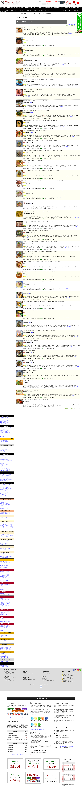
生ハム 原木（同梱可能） (5, 477)
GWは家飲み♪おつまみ (4, 420)
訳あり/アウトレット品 (4, 430)
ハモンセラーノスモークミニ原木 (6, 526)
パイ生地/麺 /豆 (61, 10)
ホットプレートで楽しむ (4, 464)
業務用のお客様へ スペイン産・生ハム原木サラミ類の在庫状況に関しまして (21, 7)
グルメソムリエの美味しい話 (48, 680)
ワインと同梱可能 (3, 567)
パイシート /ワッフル (4, 646)
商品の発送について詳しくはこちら (38, 729)
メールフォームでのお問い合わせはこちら (64, 746)
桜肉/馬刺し (2, 618)
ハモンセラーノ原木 (4, 543)
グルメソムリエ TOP (21, 13)
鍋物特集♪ (2, 463)
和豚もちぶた (2, 585)
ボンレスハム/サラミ (4, 508)
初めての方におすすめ (4, 431)
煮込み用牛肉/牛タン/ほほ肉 (5, 577)
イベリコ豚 (2, 586)
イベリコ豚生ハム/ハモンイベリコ (42, 8)
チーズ (28, 8)
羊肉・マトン (2, 604)
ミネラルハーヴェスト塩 (68, 10)
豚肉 (8, 10)
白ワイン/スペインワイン (5, 565)
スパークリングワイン (4, 566)
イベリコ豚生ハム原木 (4, 536)
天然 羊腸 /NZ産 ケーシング (5, 512)
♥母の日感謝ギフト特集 (4, 422)
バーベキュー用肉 (3, 493)
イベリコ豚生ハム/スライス (5, 534)
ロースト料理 (2, 465)
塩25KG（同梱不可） (4, 480)
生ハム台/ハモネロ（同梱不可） (6, 479)
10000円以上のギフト (4, 449)
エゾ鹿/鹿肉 (12, 10)
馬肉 (27, 10)
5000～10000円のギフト (4, 448)
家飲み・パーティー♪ (4, 466)
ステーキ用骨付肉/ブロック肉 (5, 488)
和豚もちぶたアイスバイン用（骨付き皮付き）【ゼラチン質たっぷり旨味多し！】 (38, 37)
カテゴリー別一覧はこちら (47, 412)
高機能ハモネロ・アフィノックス (69, 681)
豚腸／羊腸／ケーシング (21, 8)
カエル (1, 630)
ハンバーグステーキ (4, 495)
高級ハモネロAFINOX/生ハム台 (6, 556)
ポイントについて (7, 679)
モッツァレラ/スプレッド (5, 518)
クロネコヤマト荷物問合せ (9, 680)
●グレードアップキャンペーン (5, 562)
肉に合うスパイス (3, 607)
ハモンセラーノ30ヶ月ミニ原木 (6, 525)
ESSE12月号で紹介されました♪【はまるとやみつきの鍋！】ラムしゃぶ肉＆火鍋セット (39, 221)
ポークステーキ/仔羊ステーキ (5, 487)
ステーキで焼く (3, 458)
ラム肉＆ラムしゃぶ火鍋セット (29, 380)
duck (31, 40)
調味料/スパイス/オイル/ (53, 10)
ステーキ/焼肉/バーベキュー (6, 483)
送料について (6, 676)
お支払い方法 (6, 675)
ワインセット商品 (3, 561)
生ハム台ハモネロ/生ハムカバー (6, 555)
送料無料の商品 (74, 7)
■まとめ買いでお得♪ (4, 436)
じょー (24, 222)
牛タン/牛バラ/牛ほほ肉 (4, 575)
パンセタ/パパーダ (3, 549)
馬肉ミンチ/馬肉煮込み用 (5, 621)
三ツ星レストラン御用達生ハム (68, 675)
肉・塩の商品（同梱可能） (5, 475)
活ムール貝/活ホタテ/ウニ (5, 661)
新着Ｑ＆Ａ (44, 675)
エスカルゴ (2, 636)
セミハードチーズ (3, 517)
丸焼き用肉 (2, 494)
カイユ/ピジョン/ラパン (4, 627)
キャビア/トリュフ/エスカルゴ (42, 10)
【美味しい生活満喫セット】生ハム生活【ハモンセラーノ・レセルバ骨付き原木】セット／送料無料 (41, 261)
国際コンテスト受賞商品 (4, 503)
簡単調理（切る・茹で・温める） (6, 455)
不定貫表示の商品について (9, 672)
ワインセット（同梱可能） (5, 478)
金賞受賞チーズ (65, 680)
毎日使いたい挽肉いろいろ (5, 457)
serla (29, 303)
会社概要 (25, 672)
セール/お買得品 (39, 7)
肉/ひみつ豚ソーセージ (4, 451)
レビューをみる (28, 376)
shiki (30, 274)
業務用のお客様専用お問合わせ (29, 679)
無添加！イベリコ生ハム (4, 423)
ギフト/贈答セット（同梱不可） (6, 474)
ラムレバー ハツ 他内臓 (4, 603)
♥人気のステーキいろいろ (5, 484)
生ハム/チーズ (2, 450)
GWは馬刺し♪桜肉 (3, 421)
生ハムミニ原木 (32, 8)
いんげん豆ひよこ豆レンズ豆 (5, 649)
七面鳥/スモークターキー (5, 626)
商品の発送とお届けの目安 (9, 673)
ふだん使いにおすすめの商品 (47, 7)
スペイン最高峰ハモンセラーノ (68, 677)
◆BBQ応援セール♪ (3, 429)
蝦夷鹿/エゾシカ (3, 593)
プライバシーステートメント (28, 673)
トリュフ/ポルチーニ (4, 635)
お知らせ (44, 676)
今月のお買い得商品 (4, 417)
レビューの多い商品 (46, 673)
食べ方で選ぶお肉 (67, 7)
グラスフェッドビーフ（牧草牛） (6, 572)
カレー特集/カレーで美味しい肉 (6, 460)
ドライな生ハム (3, 544)
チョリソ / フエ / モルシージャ (6, 548)
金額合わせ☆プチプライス (5, 432)
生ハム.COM (44, 679)
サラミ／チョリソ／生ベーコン (65, 8)
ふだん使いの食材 (3, 442)
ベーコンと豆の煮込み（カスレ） (6, 470)
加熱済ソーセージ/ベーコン (5, 505)
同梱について (6, 678)
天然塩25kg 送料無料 (4, 657)
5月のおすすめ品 (3, 7)
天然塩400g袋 (2, 653)
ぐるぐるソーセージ (4, 502)
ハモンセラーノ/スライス (5, 540)
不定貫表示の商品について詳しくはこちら (64, 724)
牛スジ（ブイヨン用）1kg (28, 360)
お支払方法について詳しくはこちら (15, 717)
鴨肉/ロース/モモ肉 (3, 612)
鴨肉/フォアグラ (22, 10)
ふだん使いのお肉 (3, 440)
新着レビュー (45, 672)
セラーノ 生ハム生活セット (5, 542)
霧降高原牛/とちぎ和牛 (4, 571)
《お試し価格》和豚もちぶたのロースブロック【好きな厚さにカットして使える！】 (38, 27)
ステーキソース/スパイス (5, 496)
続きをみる (70, 33)
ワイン (3, 10)
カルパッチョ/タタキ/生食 (5, 469)
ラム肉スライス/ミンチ (4, 599)
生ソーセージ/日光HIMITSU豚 (5, 504)
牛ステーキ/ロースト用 (4, 574)
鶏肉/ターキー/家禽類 (32, 10)
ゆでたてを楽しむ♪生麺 (4, 468)
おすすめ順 (73, 24)
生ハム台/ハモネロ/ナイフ (6, 552)
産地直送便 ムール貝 (5, 659)
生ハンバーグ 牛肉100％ (4, 580)
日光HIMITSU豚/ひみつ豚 (5, 584)
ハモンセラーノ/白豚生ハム (54, 8)
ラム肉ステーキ (3, 598)
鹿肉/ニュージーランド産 (5, 594)
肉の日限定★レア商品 (4, 666)
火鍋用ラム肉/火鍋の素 (4, 605)
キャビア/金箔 (2, 634)
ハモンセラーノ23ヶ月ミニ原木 (6, 524)
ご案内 (24, 678)
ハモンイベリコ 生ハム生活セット (6, 535)
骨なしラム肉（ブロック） (5, 602)
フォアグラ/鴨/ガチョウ (4, 613)
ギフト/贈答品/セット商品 (58, 7)
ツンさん (31, 264)
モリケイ (31, 332)
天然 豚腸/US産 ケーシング (5, 513)
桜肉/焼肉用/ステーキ (4, 620)
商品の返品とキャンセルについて (10, 677)
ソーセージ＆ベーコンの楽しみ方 (69, 673)
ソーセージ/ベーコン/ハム (11, 8)
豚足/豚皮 (2, 589)
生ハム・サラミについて (67, 678)
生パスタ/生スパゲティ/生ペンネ (6, 648)
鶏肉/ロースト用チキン (4, 625)
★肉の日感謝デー (3, 665)
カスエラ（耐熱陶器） (4, 557)
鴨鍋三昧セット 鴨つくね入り (5, 614)
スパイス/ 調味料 (3, 640)
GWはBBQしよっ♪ (3, 418)
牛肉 (6, 10)
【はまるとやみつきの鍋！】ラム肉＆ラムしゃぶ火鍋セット (34, 310)
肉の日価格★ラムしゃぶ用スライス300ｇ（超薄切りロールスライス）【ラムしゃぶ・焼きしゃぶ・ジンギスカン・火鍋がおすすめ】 (47, 47)
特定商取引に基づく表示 (28, 675)
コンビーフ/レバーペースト (5, 507)
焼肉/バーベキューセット (5, 489)
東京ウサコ (33, 132)
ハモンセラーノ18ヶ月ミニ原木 (6, 522)
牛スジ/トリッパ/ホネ (4, 579)
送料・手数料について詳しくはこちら (16, 754)
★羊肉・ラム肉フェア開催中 (5, 427)
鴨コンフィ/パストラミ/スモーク (6, 611)
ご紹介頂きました (66, 674)
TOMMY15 (32, 112)
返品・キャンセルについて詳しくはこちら (40, 755)
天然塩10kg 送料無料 (4, 656)
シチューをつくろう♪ (4, 459)
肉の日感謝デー (5, 11)
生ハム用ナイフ (3, 553)
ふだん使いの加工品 (4, 441)
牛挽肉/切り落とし (3, 576)
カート (67, 4)
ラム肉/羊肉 (17, 10)
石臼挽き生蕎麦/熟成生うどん (5, 647)
